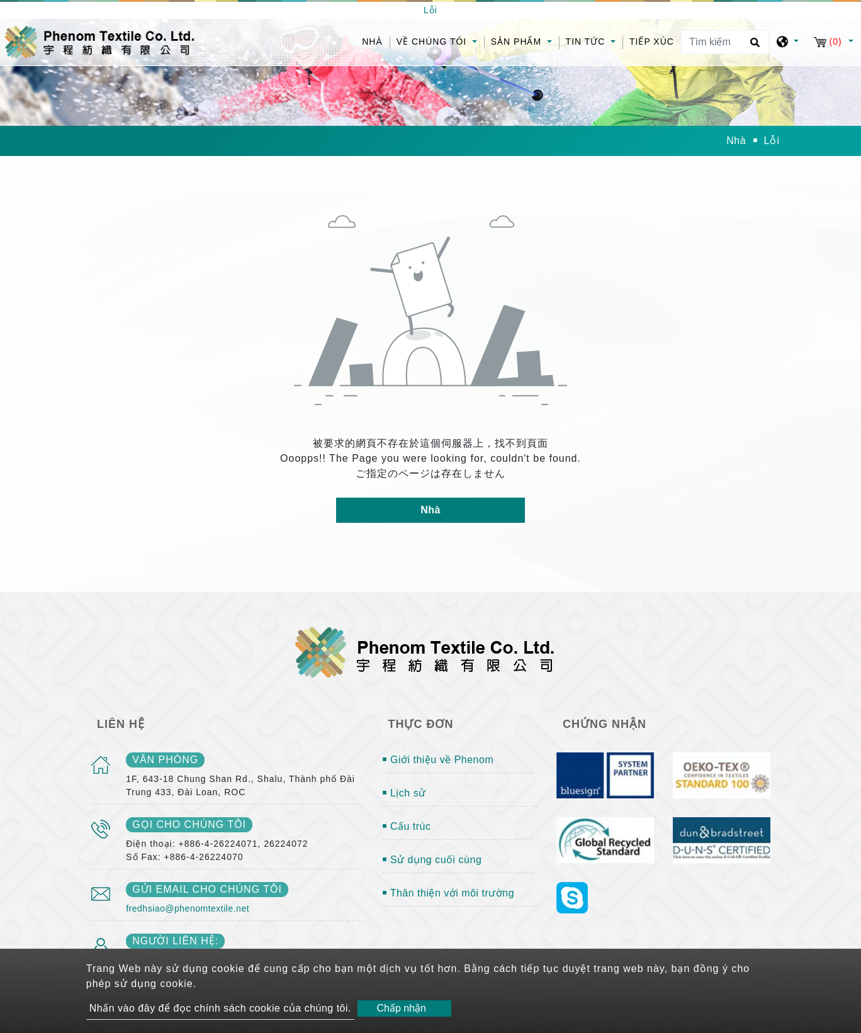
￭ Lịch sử (404, 793)
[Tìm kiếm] (725, 42)
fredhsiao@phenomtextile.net (187, 908)
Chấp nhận (401, 1008)
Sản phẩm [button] (517, 41)
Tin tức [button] (587, 41)
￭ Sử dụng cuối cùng (432, 859)
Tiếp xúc (651, 41)
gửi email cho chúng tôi (207, 889)
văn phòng (165, 759)
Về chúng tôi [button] (433, 41)
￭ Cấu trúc (406, 826)
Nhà (376, 41)
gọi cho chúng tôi (189, 824)
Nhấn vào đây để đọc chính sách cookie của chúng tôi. (220, 1008)
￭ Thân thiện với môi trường (448, 893)
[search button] (753, 46)
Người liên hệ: (175, 940)
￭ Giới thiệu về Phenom (438, 759)
